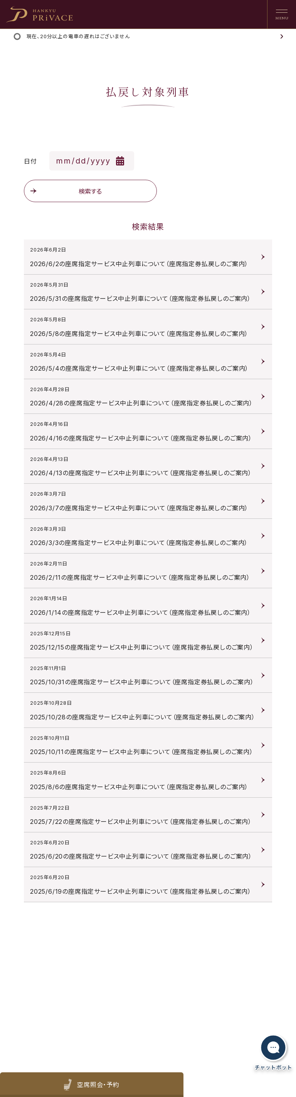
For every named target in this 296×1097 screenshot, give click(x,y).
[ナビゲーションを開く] (281, 14)
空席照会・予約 (97, 1085)
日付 (30, 161)
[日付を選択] (92, 161)
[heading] (39, 14)
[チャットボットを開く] (273, 1052)
